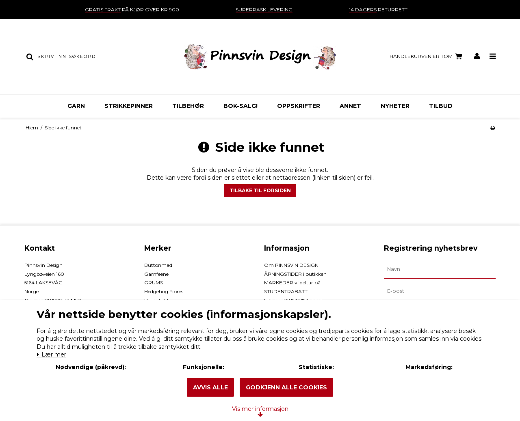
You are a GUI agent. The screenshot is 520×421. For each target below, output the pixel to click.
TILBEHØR (188, 106)
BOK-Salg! (240, 106)
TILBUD (441, 106)
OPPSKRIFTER (298, 106)
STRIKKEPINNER (128, 106)
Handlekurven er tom (427, 56)
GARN (76, 106)
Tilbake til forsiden (260, 190)
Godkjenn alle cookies (286, 387)
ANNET (350, 106)
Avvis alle (210, 387)
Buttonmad (158, 265)
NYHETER (395, 106)
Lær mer (56, 334)
